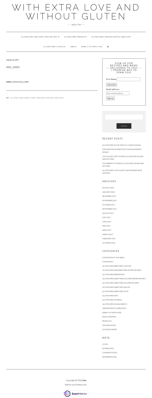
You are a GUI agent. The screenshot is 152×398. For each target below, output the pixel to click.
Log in (105, 344)
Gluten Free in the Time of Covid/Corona (121, 145)
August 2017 (108, 213)
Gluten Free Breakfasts (113, 274)
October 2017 (108, 205)
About (73, 47)
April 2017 (106, 230)
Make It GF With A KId (91, 47)
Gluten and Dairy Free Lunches (116, 266)
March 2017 (107, 234)
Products (106, 321)
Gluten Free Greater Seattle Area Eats (111, 37)
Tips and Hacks (109, 325)
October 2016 (108, 243)
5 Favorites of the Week (113, 257)
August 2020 (108, 188)
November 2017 (109, 200)
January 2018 (108, 192)
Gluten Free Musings (112, 300)
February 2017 (109, 238)
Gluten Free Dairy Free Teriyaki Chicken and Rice (37, 98)
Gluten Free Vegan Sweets (114, 304)
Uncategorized (109, 329)
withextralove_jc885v (20, 82)
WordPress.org (109, 357)
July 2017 (106, 217)
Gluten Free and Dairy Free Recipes (40, 37)
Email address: (112, 89)
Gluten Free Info (110, 295)
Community (107, 262)
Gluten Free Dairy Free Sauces (116, 287)
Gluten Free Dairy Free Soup (115, 291)
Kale (84, 380)
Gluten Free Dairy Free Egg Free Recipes (120, 283)
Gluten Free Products (75, 37)
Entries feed (108, 348)
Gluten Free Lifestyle (54, 47)
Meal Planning (109, 317)
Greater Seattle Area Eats (114, 308)
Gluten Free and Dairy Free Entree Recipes (121, 270)
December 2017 (109, 196)
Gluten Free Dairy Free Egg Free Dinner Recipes (123, 278)
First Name (111, 79)
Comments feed (109, 352)
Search (124, 126)
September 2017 (109, 209)
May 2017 (106, 226)
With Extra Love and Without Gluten (76, 12)
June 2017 (106, 222)
